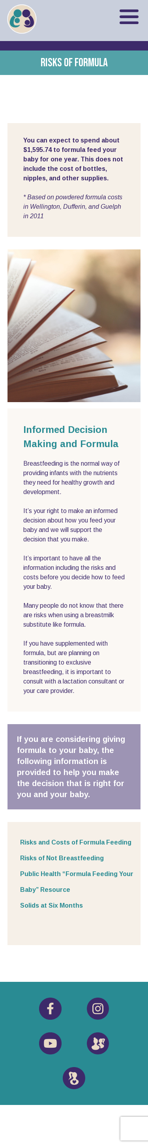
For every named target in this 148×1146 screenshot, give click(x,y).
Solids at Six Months (51, 905)
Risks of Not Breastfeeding (62, 858)
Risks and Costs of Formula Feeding (75, 842)
